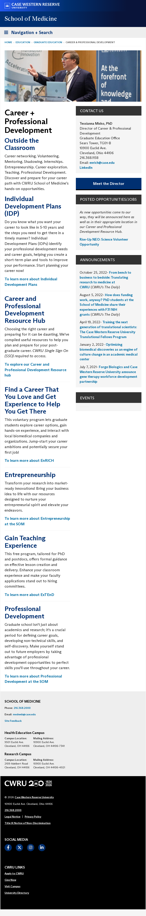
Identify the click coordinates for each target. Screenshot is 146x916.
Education (23, 42)
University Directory (17, 893)
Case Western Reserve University (34, 797)
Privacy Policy (33, 816)
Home (8, 42)
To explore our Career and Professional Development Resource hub (35, 369)
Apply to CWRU (14, 873)
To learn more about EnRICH (29, 460)
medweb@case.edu (24, 714)
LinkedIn (86, 168)
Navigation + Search (27, 32)
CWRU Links (15, 867)
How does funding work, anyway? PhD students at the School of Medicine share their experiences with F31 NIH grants (107, 305)
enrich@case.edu (102, 163)
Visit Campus (12, 886)
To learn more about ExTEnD (29, 594)
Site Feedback (13, 721)
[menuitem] (17, 874)
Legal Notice (12, 816)
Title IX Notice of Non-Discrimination (28, 823)
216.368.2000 (22, 708)
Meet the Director (108, 183)
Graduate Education (48, 42)
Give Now (10, 880)
